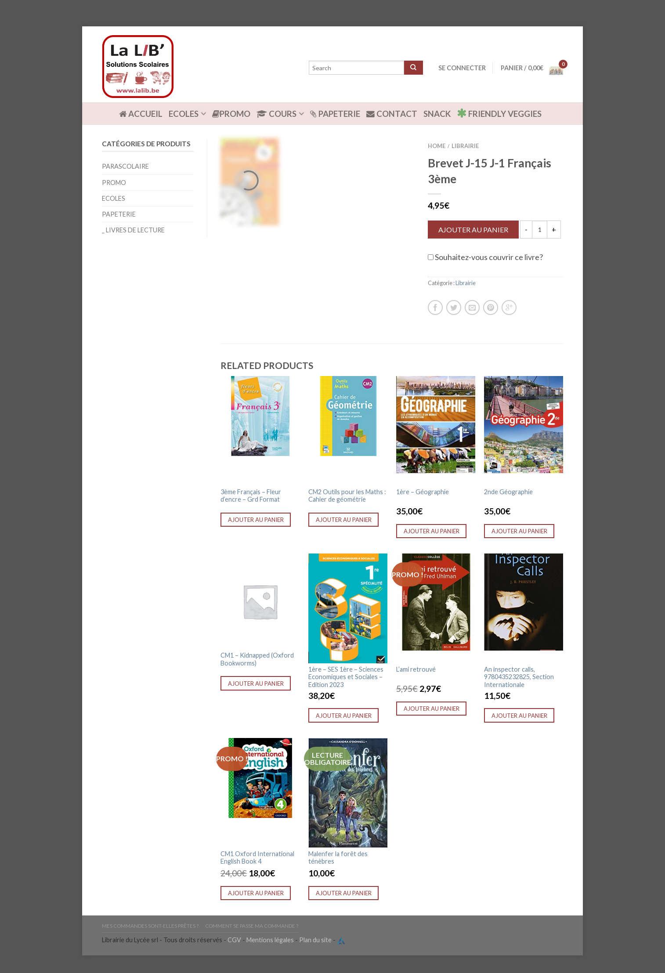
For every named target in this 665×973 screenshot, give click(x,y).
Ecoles (184, 114)
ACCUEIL (141, 114)
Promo (231, 114)
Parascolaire (125, 166)
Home (436, 145)
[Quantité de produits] (539, 230)
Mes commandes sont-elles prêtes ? (150, 926)
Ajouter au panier (473, 229)
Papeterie (335, 114)
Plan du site (315, 940)
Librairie (465, 145)
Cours (276, 114)
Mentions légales (270, 940)
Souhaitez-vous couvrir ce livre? (485, 257)
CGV (234, 940)
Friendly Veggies (499, 113)
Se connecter (462, 68)
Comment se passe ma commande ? (251, 926)
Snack (437, 114)
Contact (391, 114)
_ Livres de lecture (133, 230)
